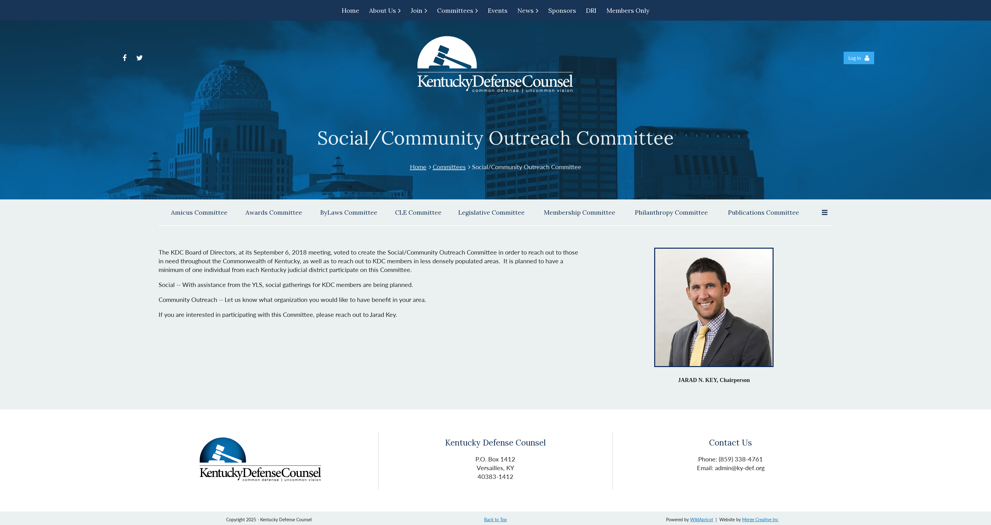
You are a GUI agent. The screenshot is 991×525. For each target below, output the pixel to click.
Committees (449, 166)
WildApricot (701, 519)
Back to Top (495, 519)
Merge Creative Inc (760, 519)
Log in (854, 58)
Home (418, 166)
